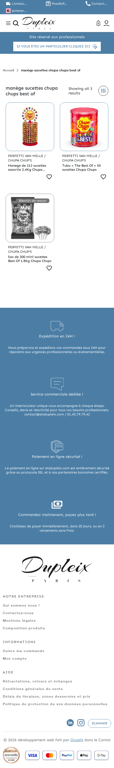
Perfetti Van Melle (26, 156)
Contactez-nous (18, 613)
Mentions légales (19, 620)
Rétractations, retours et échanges (37, 681)
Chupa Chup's (20, 160)
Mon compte (15, 658)
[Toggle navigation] (8, 23)
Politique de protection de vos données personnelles (55, 704)
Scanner (99, 723)
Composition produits (24, 628)
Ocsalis (76, 740)
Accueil (8, 70)
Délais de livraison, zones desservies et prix (47, 696)
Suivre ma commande (24, 651)
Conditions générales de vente (33, 689)
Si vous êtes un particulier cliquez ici (57, 46)
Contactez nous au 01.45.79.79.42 (100, 4)
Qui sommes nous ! (21, 605)
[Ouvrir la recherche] (16, 23)
